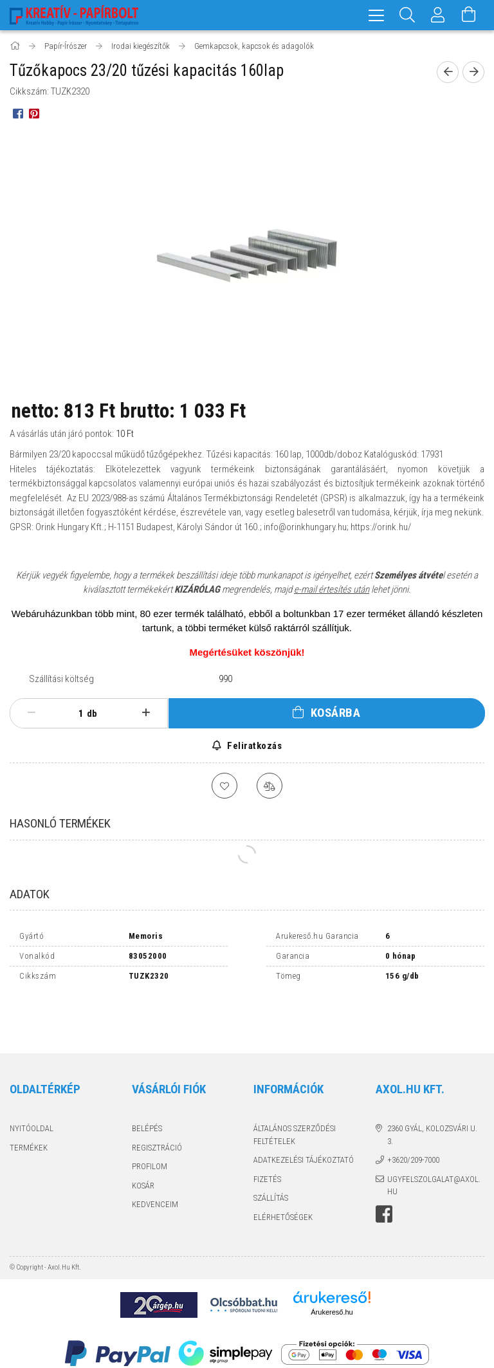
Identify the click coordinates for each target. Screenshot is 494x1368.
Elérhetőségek (283, 1175)
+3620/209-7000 (413, 1118)
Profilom (149, 1124)
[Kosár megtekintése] (468, 15)
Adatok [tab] (30, 894)
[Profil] (438, 15)
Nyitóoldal (31, 1086)
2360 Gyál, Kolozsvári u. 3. (432, 1093)
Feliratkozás (253, 746)
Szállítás (270, 1156)
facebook (384, 1172)
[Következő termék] (473, 72)
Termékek (29, 1106)
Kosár (143, 1144)
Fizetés (267, 1137)
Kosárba (336, 712)
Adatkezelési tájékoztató (303, 1118)
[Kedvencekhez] (224, 786)
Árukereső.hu (331, 1270)
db (92, 713)
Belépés (147, 1086)
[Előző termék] (448, 72)
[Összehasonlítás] (269, 786)
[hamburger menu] (376, 15)
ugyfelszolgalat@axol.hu (433, 1143)
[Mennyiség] (74, 713)
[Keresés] (407, 15)
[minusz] (31, 713)
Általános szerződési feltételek (294, 1093)
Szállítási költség (61, 679)
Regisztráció (157, 1106)
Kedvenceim (155, 1162)
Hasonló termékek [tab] (60, 823)
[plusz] (146, 713)
